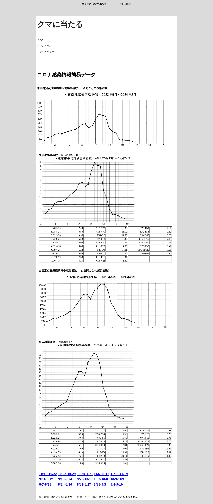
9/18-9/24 (65, 479)
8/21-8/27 (84, 484)
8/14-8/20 (65, 484)
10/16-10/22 (48, 474)
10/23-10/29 (67, 474)
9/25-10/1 (84, 479)
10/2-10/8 (101, 479)
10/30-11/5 (85, 474)
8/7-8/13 (45, 484)
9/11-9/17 (46, 479)
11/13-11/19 (119, 474)
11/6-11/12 (101, 474)
